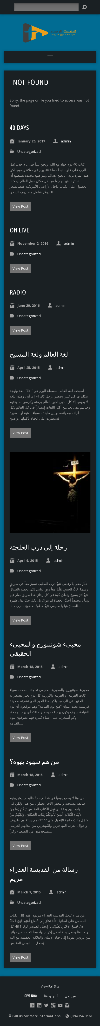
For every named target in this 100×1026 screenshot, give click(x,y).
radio (18, 292)
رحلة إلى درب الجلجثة (38, 547)
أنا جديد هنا (51, 995)
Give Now (30, 995)
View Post (20, 206)
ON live (19, 230)
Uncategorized (29, 151)
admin (66, 141)
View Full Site (50, 986)
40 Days (19, 127)
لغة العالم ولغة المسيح (39, 354)
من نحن (70, 995)
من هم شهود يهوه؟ (34, 761)
